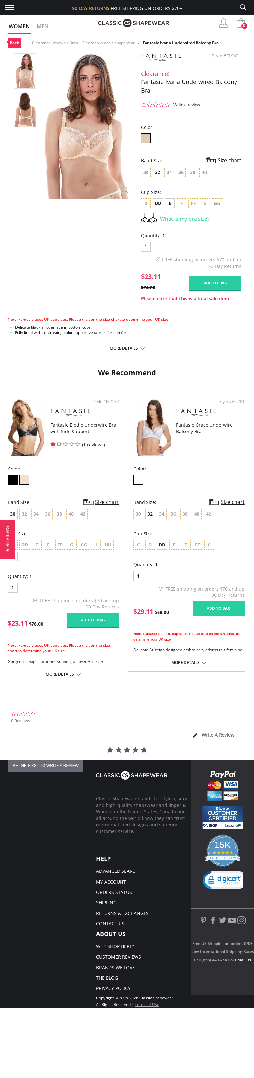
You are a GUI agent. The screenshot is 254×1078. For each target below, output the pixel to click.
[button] (7, 538)
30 (12, 514)
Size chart (229, 160)
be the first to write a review (46, 765)
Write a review (186, 104)
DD (158, 203)
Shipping (106, 902)
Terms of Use (147, 1004)
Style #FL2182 (106, 401)
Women (19, 26)
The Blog (107, 978)
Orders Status (114, 892)
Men (43, 26)
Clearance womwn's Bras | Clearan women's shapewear (83, 42)
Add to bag (215, 283)
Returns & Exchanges (122, 913)
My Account (111, 882)
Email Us (243, 960)
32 (157, 172)
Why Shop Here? (115, 946)
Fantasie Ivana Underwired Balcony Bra (181, 42)
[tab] (213, 735)
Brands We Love (115, 967)
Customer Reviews (118, 957)
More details (124, 348)
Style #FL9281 (232, 401)
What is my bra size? (185, 218)
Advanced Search (117, 871)
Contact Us (110, 924)
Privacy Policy (113, 988)
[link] (225, 882)
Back (14, 42)
